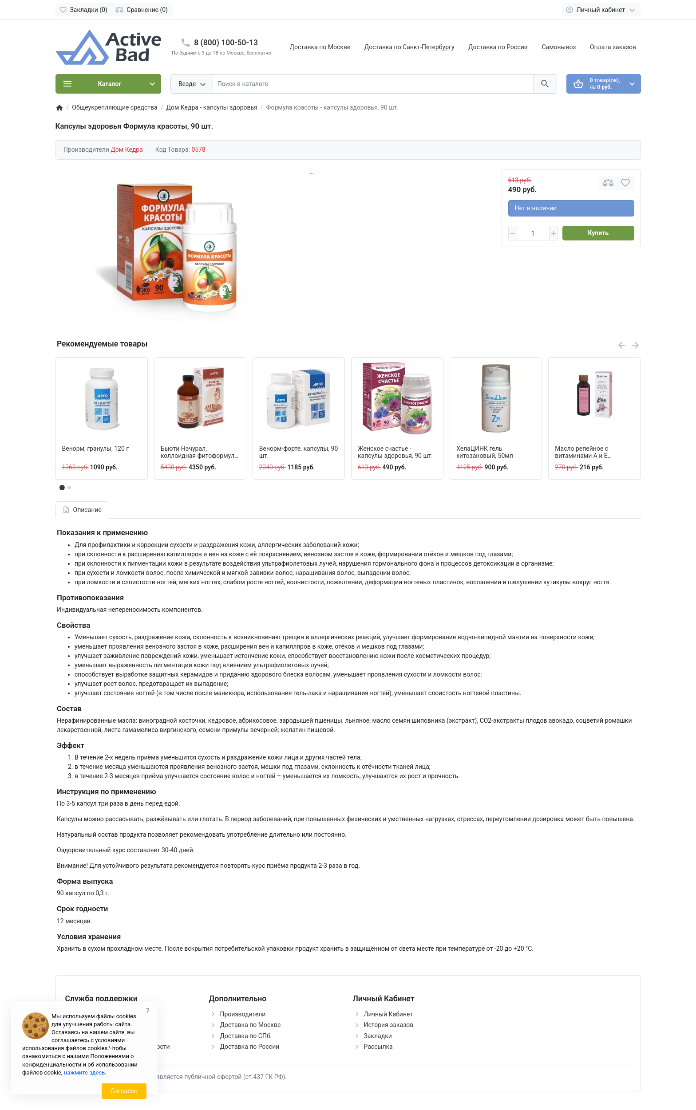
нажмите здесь (84, 1072)
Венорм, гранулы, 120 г (95, 448)
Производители (243, 1014)
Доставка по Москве (320, 47)
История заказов (389, 1024)
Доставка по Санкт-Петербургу (409, 47)
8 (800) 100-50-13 (226, 42)
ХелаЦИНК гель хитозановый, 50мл (484, 452)
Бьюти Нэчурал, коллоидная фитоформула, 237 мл (200, 452)
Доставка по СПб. (246, 1035)
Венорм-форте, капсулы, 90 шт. (298, 452)
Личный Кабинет (388, 1014)
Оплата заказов (613, 47)
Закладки (378, 1035)
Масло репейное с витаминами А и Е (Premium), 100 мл (581, 452)
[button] (69, 487)
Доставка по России (498, 47)
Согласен (124, 1090)
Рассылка (378, 1046)
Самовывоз (559, 47)
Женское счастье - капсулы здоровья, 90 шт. (395, 452)
